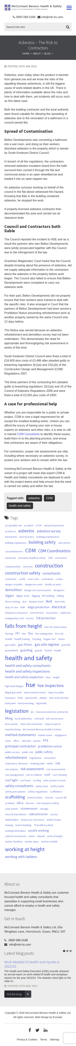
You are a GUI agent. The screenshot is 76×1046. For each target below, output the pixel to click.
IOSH (20, 697)
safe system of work (54, 780)
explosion (65, 612)
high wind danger (14, 686)
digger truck (22, 595)
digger (9, 595)
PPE (46, 740)
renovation (50, 757)
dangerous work (34, 584)
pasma (36, 740)
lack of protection (59, 697)
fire (30, 633)
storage (44, 808)
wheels (41, 836)
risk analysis (11, 769)
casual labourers (14, 551)
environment (37, 612)
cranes (59, 579)
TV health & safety (43, 825)
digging (36, 595)
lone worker (11, 724)
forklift (8, 639)
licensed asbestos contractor (52, 712)
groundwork (11, 650)
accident (28, 525)
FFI (17, 633)
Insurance (10, 697)
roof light (11, 780)
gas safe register (47, 644)
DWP (22, 607)
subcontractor (38, 814)
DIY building (48, 595)
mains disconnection (31, 724)
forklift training (22, 639)
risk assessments (56, 769)
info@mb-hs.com (52, 17)
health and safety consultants (28, 665)
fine (24, 633)
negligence (61, 735)
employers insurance (16, 612)
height (56, 677)
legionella (41, 703)
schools (49, 797)
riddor (50, 763)
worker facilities (14, 841)
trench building (23, 825)
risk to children (34, 774)
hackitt (48, 650)
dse (24, 601)
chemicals (10, 558)
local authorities (23, 718)
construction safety (22, 573)
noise (8, 740)
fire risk (59, 633)
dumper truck (36, 601)
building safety (42, 542)
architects (10, 531)
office (16, 740)
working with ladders (21, 857)
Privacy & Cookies (27, 1039)
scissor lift (60, 797)
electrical (59, 607)
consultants (51, 573)
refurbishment (16, 757)
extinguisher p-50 (14, 618)
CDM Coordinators (54, 551)
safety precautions (15, 791)
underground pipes (15, 830)
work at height (55, 836)
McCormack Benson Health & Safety (33, 8)
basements (11, 536)
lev (32, 712)
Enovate (57, 1017)
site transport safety (47, 803)
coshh (22, 579)
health (57, 650)
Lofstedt (39, 718)
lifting (9, 718)
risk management (14, 774)
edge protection (38, 607)
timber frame (54, 819)
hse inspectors (51, 685)
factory (30, 618)
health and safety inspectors (24, 677)
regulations (35, 757)
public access (12, 752)
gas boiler (10, 644)
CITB (50, 558)
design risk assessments (37, 590)
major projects (53, 724)
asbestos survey (49, 531)
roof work (25, 780)
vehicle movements (15, 836)
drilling (60, 595)
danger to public (14, 584)
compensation (13, 566)
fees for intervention (55, 627)
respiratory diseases (16, 763)
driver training (12, 601)
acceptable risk (13, 525)
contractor (11, 579)
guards (38, 650)
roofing (37, 780)
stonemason (28, 808)
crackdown (47, 579)
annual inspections (54, 525)
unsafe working (38, 830)
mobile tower (45, 735)
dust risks (60, 601)
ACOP (39, 525)
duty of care (11, 607)
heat (48, 677)
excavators (52, 612)
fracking (36, 639)
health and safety (20, 505)
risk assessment (32, 769)
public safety (44, 752)
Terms (43, 1039)
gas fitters (25, 644)
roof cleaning (60, 774)
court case (33, 579)
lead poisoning (26, 703)
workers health (49, 841)
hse (30, 685)
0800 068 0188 (25, 17)
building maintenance (47, 536)
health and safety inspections (27, 671)
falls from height (23, 625)
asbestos (34, 498)
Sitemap (54, 1039)
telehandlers (12, 819)
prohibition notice (50, 746)
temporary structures (32, 819)
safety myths (57, 786)
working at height (25, 849)
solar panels (11, 808)
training (9, 825)
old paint (26, 740)
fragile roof (49, 639)
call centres (64, 542)
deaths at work (53, 584)
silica (20, 803)
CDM (49, 498)
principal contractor (20, 746)
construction (49, 565)
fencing (9, 633)
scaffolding (15, 797)
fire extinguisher (44, 633)
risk (57, 763)
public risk (27, 752)
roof (47, 774)
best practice (26, 536)
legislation (17, 710)
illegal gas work (13, 692)
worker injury (32, 841)
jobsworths (31, 697)
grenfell (66, 644)
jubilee (43, 697)
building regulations (15, 542)
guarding (26, 650)
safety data (41, 786)
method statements (20, 735)
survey (54, 814)
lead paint (10, 703)
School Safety (34, 797)
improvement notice (35, 692)
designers (58, 590)
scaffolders (56, 791)
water (32, 836)
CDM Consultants (28, 434)
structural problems (16, 814)
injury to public (56, 692)
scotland (9, 803)
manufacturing (13, 729)
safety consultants (19, 786)
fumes (61, 639)
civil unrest (61, 558)
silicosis (30, 803)
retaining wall (37, 763)
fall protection (45, 618)
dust (49, 601)
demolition (13, 590)
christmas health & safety (32, 558)
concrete (28, 566)
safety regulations (38, 791)
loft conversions (54, 718)
